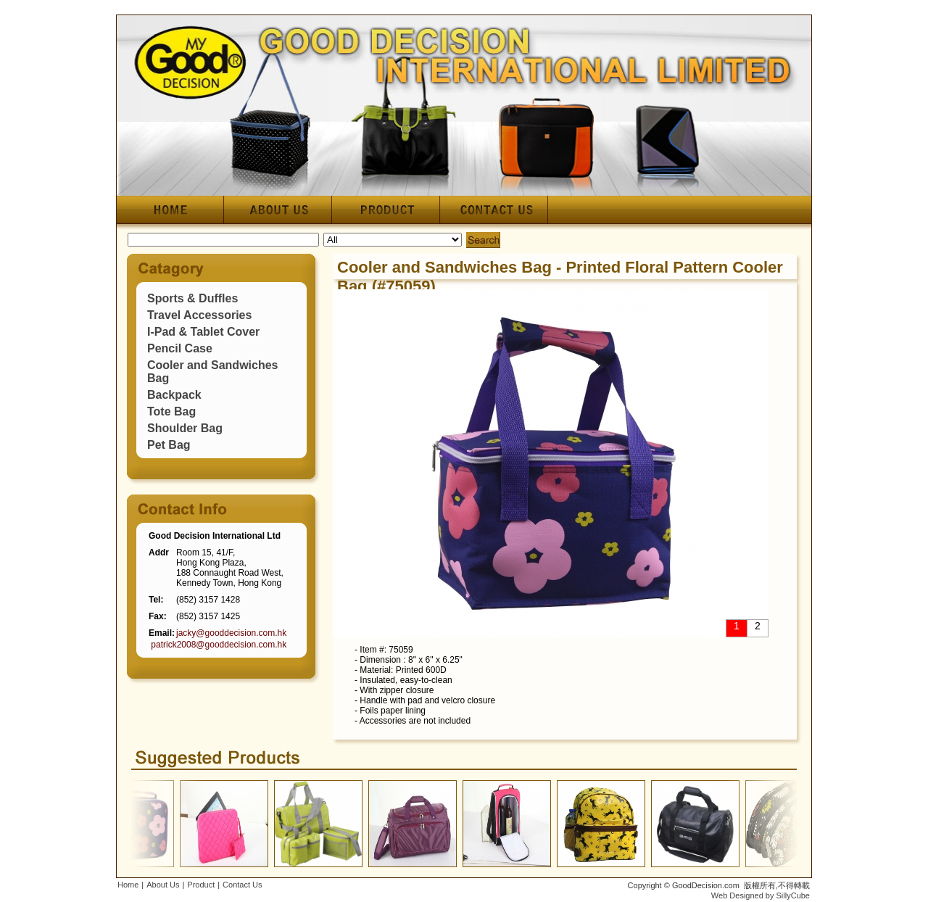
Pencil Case (179, 348)
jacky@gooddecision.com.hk (231, 633)
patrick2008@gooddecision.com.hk (218, 645)
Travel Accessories (199, 315)
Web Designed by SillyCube (760, 895)
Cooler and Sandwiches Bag (444, 267)
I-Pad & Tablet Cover (203, 332)
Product (201, 884)
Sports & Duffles (192, 298)
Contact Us (242, 884)
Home (127, 884)
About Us (162, 884)
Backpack (174, 395)
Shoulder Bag (185, 428)
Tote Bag (171, 411)
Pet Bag (169, 445)
